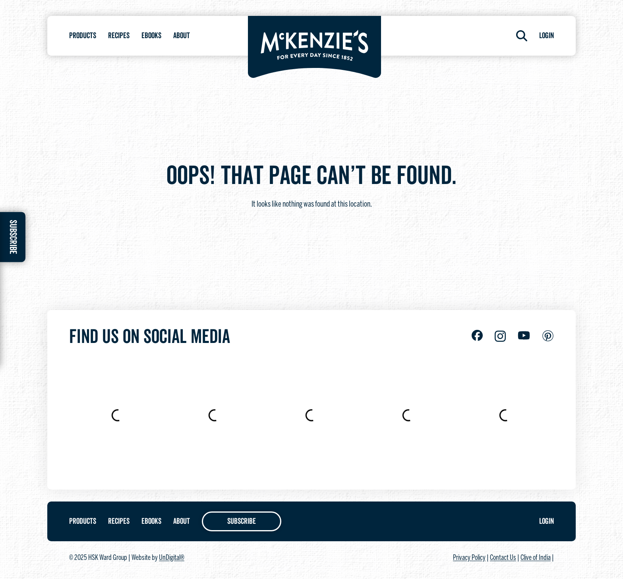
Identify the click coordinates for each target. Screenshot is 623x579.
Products (82, 36)
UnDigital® (171, 558)
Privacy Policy (469, 558)
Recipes (119, 36)
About (181, 36)
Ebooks (151, 36)
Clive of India (535, 558)
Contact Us (503, 558)
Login (546, 36)
